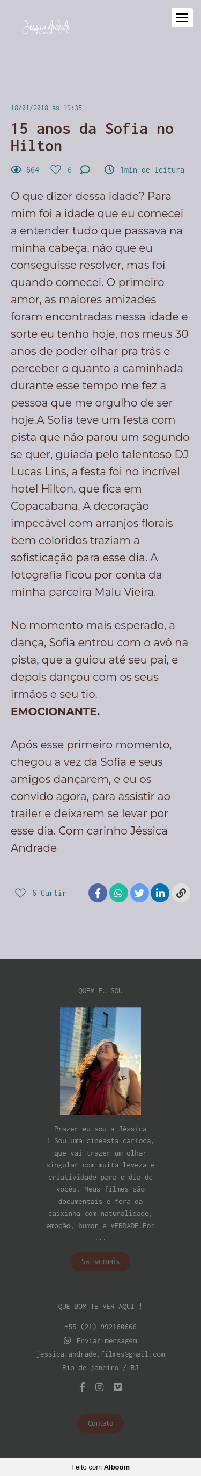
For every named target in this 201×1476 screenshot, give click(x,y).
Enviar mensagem (107, 1341)
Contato (101, 1423)
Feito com (100, 1467)
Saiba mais (100, 1261)
